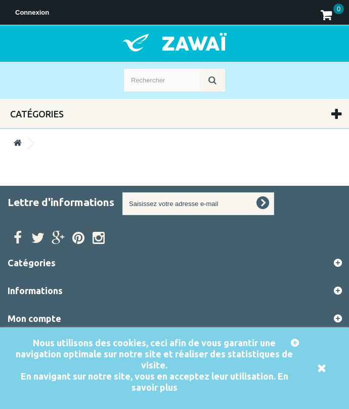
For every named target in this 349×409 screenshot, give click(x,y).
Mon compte (34, 318)
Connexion (32, 12)
